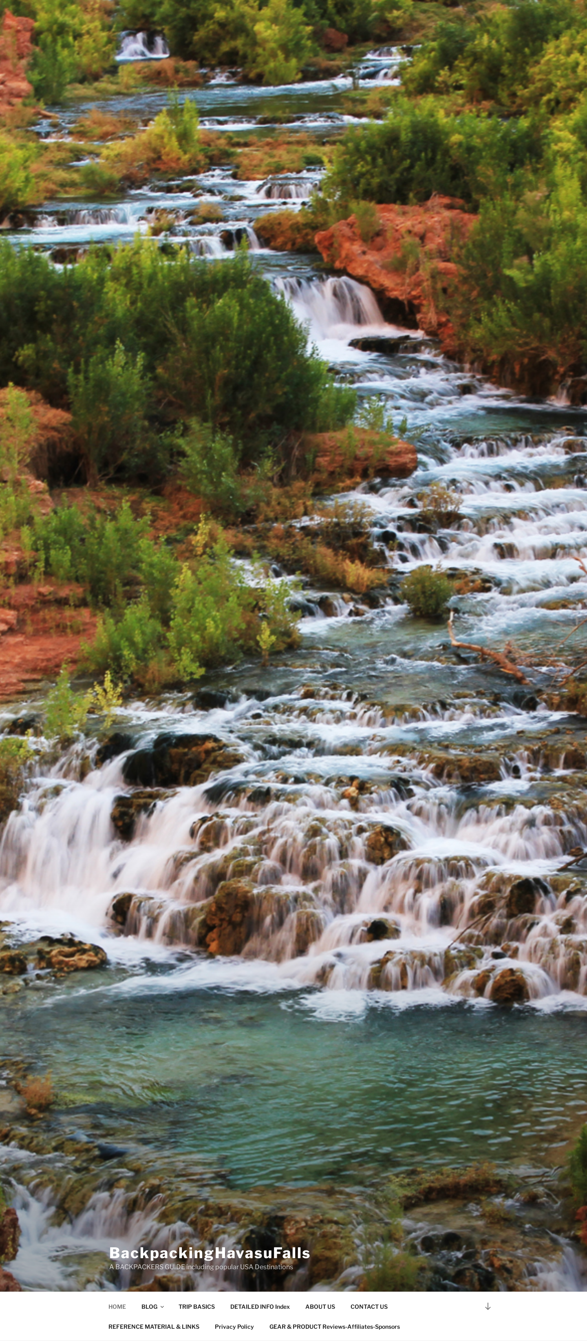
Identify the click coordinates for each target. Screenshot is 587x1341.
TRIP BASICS (197, 1306)
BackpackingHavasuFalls (210, 1253)
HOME (117, 1306)
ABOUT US (320, 1306)
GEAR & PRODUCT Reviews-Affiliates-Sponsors (334, 1326)
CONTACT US (369, 1306)
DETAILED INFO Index (260, 1306)
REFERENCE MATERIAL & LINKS (153, 1326)
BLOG (153, 1306)
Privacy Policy (234, 1326)
